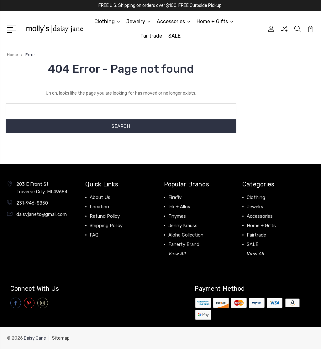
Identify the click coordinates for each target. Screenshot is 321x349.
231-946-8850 (32, 203)
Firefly (175, 197)
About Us (100, 197)
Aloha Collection (185, 235)
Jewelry (138, 21)
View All (177, 254)
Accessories (173, 21)
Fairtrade (151, 36)
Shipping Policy (106, 225)
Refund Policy (105, 216)
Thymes (177, 216)
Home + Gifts (215, 21)
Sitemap (61, 338)
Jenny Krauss (182, 225)
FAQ (94, 235)
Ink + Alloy (179, 207)
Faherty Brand (183, 244)
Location (99, 207)
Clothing (107, 21)
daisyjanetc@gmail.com (41, 214)
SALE (174, 36)
